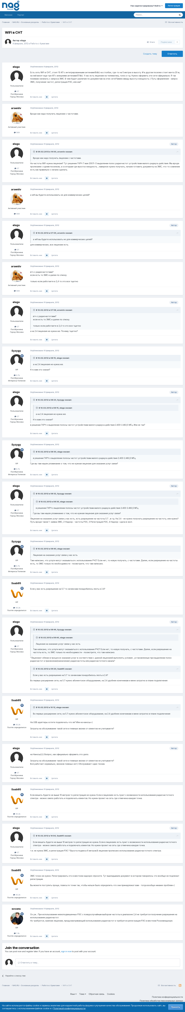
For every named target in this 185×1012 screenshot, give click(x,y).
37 (16, 91)
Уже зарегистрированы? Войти (146, 6)
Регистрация (174, 5)
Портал (20, 15)
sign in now (66, 951)
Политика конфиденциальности (167, 997)
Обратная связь (96, 994)
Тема (82, 994)
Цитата (54, 97)
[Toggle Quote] (34, 152)
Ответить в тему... (28, 962)
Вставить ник (36, 97)
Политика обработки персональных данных (161, 1001)
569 (17, 132)
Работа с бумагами (39, 43)
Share (151, 42)
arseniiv (16, 108)
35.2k (16, 608)
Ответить (172, 54)
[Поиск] (147, 15)
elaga (23, 40)
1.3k (17, 933)
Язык (73, 994)
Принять (175, 1007)
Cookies (111, 994)
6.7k (17, 375)
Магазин (8, 15)
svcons (16, 908)
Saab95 (16, 583)
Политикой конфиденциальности (69, 1008)
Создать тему (150, 54)
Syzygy (16, 350)
